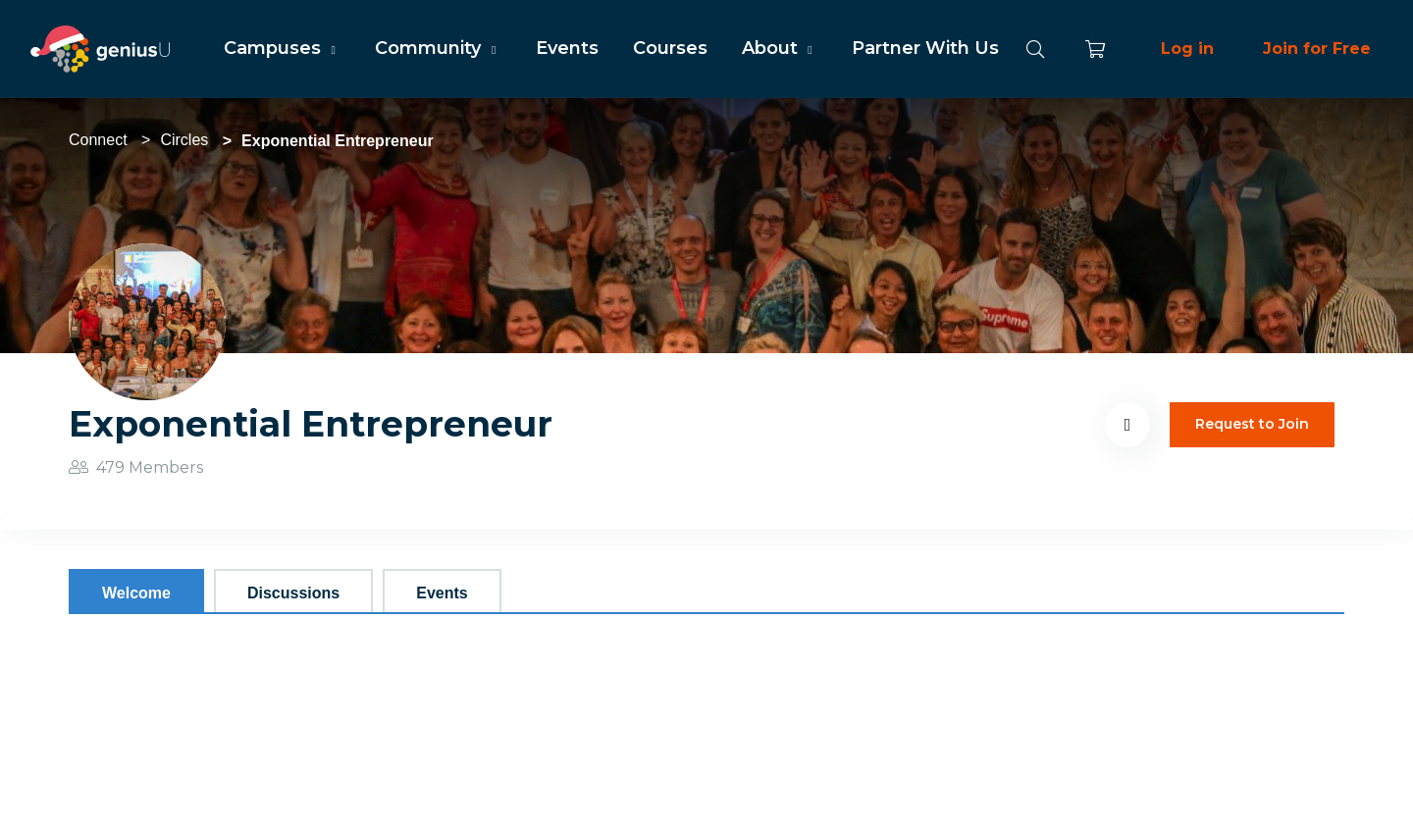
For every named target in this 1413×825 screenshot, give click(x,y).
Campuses (282, 48)
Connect (98, 139)
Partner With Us (925, 48)
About (779, 48)
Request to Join (1252, 424)
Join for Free (1317, 48)
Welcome (136, 593)
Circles (184, 139)
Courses (670, 48)
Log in (1187, 48)
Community (437, 48)
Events (567, 48)
